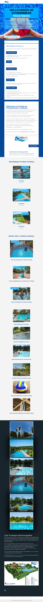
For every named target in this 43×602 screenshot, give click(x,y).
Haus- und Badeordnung (13, 597)
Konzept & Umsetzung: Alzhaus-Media (26, 600)
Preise (9, 61)
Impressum (28, 597)
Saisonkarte (21, 226)
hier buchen (25, 167)
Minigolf (15, 267)
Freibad (16, 537)
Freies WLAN (10, 79)
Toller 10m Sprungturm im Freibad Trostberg (21, 259)
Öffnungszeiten (11, 52)
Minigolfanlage (11, 68)
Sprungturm (14, 241)
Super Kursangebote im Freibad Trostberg (21, 302)
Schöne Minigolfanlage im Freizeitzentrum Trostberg (21, 281)
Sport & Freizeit (11, 87)
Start (31, 597)
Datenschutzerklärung (21, 597)
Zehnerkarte (21, 203)
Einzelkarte (21, 180)
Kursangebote (34, 145)
